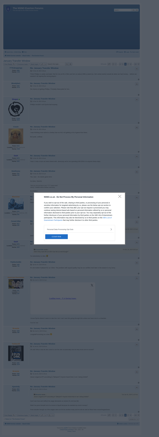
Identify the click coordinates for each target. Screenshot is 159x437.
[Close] (120, 197)
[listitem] (79, 229)
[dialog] (79, 218)
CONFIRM (56, 237)
